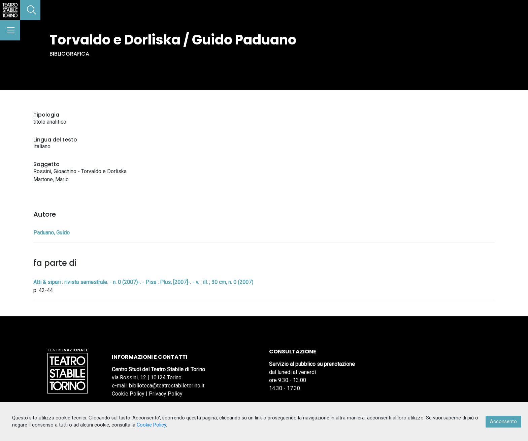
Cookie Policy (128, 393)
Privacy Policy (166, 393)
